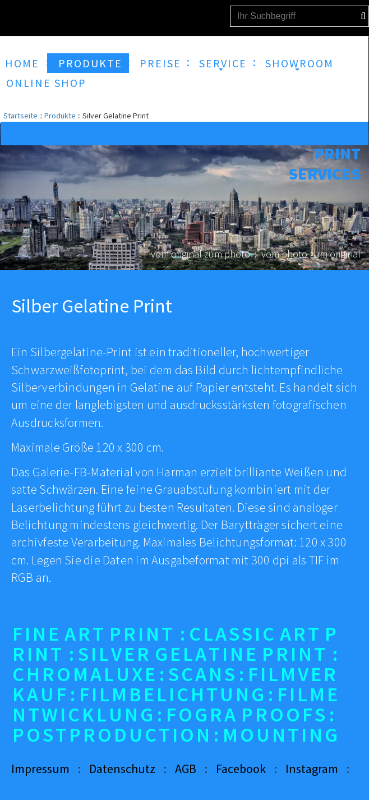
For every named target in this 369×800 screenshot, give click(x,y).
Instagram (311, 768)
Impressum (40, 768)
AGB (185, 768)
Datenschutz (122, 768)
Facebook (241, 768)
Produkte (60, 116)
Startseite (20, 116)
